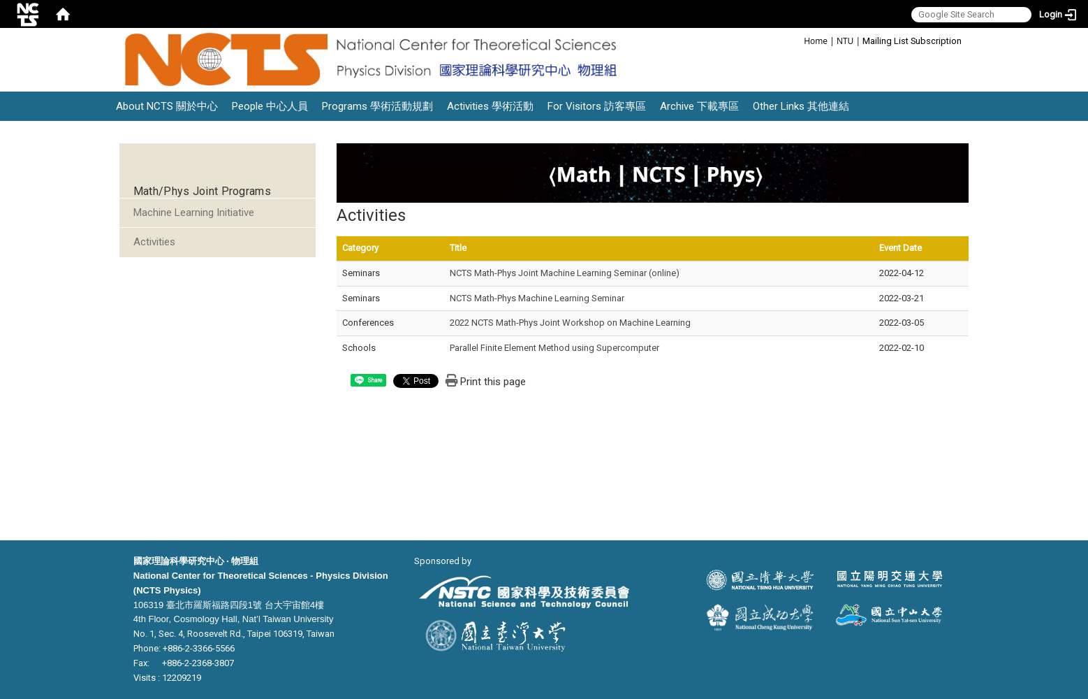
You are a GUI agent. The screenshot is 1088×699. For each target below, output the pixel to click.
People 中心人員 (270, 106)
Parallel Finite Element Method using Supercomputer (554, 348)
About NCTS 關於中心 (167, 106)
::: (796, 40)
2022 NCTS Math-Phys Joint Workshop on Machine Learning (570, 322)
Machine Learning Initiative (193, 212)
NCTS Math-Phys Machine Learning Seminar (537, 298)
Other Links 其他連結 (801, 106)
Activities (154, 242)
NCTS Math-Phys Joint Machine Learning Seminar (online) (564, 273)
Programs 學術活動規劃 (377, 106)
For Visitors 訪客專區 (596, 106)
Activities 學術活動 (490, 106)
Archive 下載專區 (699, 106)
